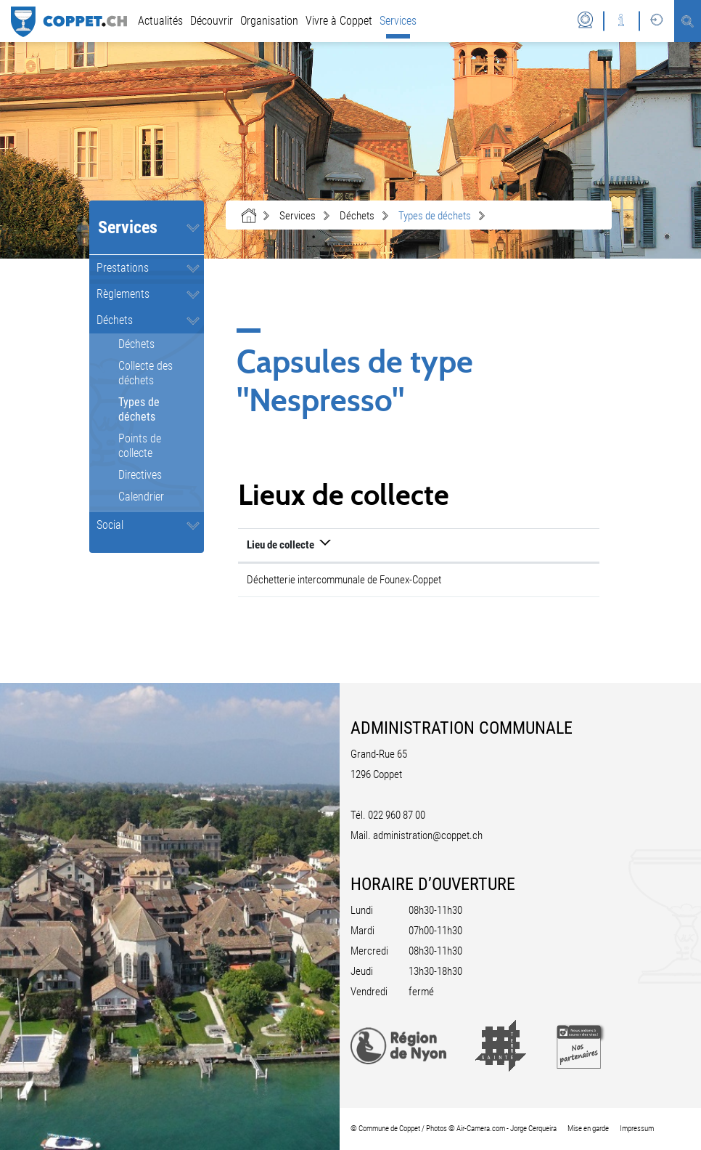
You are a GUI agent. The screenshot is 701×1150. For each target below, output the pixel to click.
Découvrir (211, 21)
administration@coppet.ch (428, 835)
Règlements (123, 294)
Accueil (249, 215)
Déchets (115, 320)
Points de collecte (139, 446)
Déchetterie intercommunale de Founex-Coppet (344, 579)
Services (398, 21)
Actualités (160, 21)
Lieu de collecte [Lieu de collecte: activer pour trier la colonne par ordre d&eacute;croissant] (280, 544)
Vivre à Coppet (339, 21)
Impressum (637, 1128)
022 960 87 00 (396, 815)
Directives (140, 475)
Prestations (123, 268)
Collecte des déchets (145, 373)
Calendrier (141, 496)
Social (110, 525)
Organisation (269, 21)
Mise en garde (588, 1128)
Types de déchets (161, 409)
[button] (297, 215)
